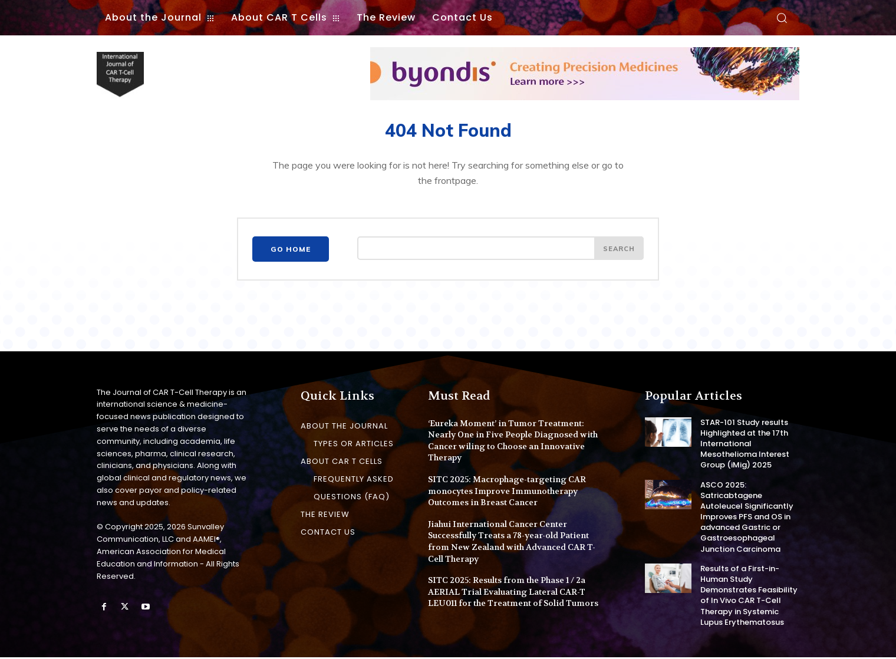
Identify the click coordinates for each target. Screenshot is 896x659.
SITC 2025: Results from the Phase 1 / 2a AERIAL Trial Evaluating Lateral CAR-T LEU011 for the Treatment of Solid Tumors (513, 593)
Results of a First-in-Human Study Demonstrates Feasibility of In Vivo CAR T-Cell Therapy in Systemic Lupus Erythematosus (749, 597)
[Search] (618, 251)
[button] (781, 17)
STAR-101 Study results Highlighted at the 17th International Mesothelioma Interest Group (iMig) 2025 (744, 446)
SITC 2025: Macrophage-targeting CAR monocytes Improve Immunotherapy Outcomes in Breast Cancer (507, 492)
